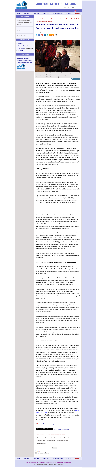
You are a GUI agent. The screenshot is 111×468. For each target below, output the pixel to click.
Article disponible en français (46, 424)
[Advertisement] (89, 26)
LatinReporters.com (26, 62)
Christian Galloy (22, 46)
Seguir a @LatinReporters (61, 429)
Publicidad (20, 50)
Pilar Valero (21, 48)
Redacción (21, 43)
